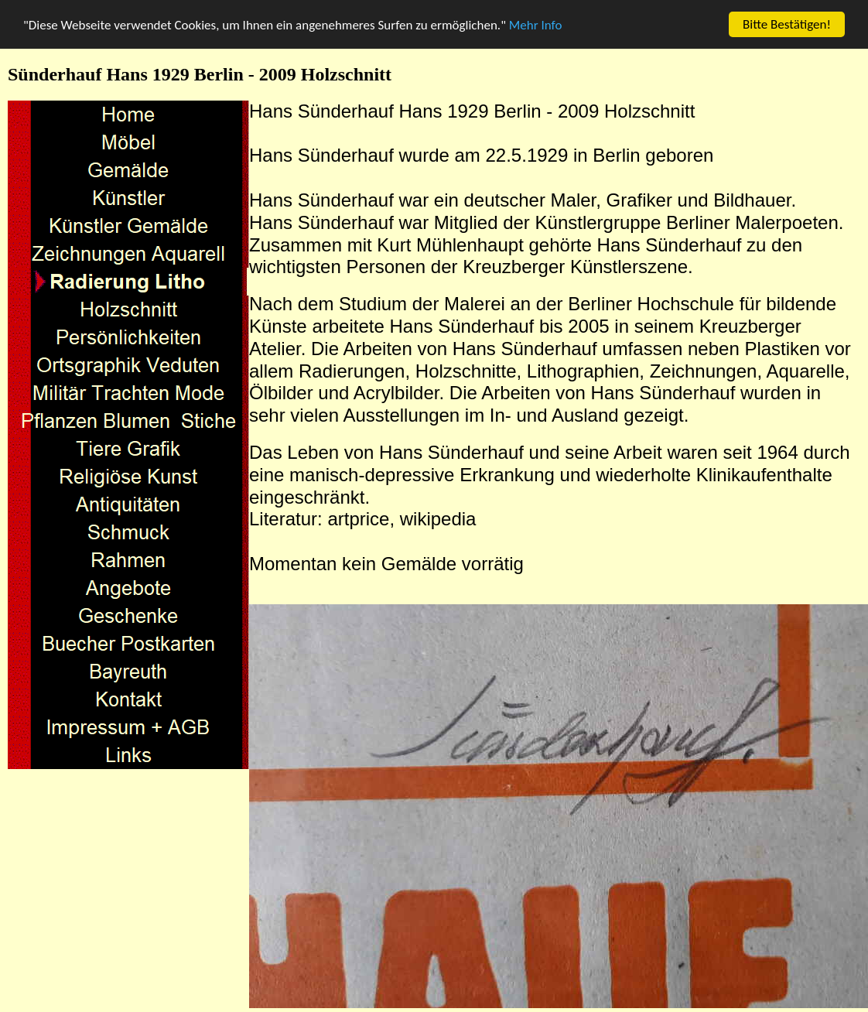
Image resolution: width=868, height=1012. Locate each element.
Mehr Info (535, 25)
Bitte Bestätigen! (787, 24)
